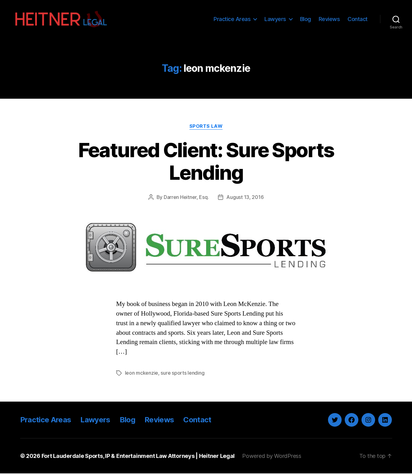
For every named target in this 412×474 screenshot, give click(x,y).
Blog (305, 19)
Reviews (329, 19)
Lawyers (275, 19)
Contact (358, 19)
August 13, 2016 (245, 198)
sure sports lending (182, 374)
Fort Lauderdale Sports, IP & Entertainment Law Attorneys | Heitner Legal (138, 456)
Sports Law (206, 127)
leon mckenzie (141, 374)
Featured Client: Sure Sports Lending (206, 162)
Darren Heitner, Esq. (186, 198)
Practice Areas (232, 19)
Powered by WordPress (272, 456)
